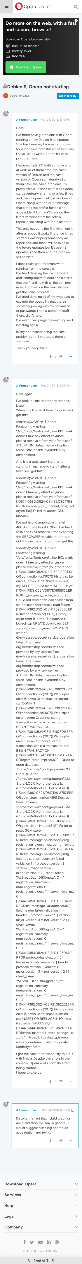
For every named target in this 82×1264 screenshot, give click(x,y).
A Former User (26, 108)
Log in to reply (67, 83)
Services (12, 1183)
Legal (9, 1204)
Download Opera (28, 55)
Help (8, 1193)
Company (13, 1215)
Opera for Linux (19, 83)
